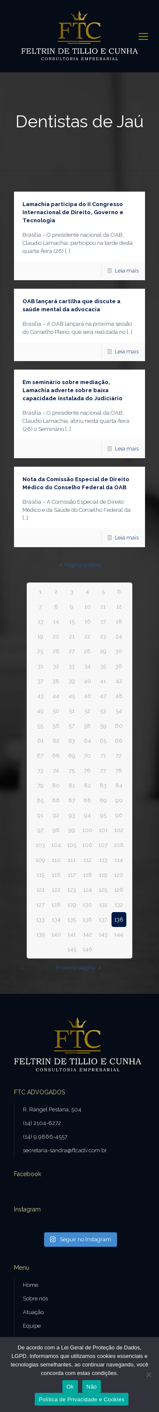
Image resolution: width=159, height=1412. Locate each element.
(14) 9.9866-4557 (45, 1137)
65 (103, 741)
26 (56, 651)
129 (71, 904)
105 (71, 845)
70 (87, 755)
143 (103, 934)
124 (87, 890)
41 (103, 681)
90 (119, 800)
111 (71, 860)
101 (103, 830)
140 (56, 934)
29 (103, 651)
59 (103, 726)
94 (87, 815)
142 (87, 934)
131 (103, 904)
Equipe (32, 1326)
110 (56, 860)
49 (40, 711)
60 (119, 726)
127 (40, 904)
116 (56, 875)
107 (103, 845)
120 (118, 875)
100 (87, 830)
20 (56, 636)
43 (40, 696)
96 (119, 815)
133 (40, 919)
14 (56, 621)
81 (72, 785)
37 (40, 681)
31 (40, 666)
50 (56, 711)
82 (87, 785)
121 (40, 890)
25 (40, 651)
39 (72, 681)
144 (118, 934)
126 (118, 890)
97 (40, 830)
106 (87, 845)
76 (87, 770)
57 (72, 726)
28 (87, 651)
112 (88, 860)
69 (71, 755)
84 (119, 785)
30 (118, 651)
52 (87, 711)
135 (71, 919)
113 (103, 860)
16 (87, 621)
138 (118, 919)
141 (71, 934)
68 (56, 755)
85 (40, 800)
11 (103, 606)
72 (119, 755)
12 (119, 606)
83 (103, 785)
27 (72, 651)
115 (40, 875)
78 (118, 770)
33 (72, 666)
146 (87, 949)
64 (87, 741)
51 (72, 711)
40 (87, 681)
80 (56, 785)
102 (118, 830)
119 (103, 875)
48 (119, 696)
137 (103, 919)
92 (56, 815)
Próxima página (79, 967)
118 (87, 875)
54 (119, 711)
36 (118, 666)
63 (71, 741)
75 (72, 770)
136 (87, 919)
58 (87, 726)
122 (56, 890)
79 (40, 785)
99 (71, 830)
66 (119, 741)
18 (119, 621)
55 (40, 726)
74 (56, 770)
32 (56, 666)
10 (87, 606)
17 (103, 621)
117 (72, 875)
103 (40, 845)
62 (56, 741)
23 (103, 636)
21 (72, 636)
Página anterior (79, 565)
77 (103, 770)
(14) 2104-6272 (42, 1123)
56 (56, 726)
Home (30, 1285)
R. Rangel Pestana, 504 (52, 1109)
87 (71, 800)
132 (118, 904)
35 (103, 666)
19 (40, 636)
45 (72, 696)
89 (103, 800)
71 (103, 755)
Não (91, 1386)
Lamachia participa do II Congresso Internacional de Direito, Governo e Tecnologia (72, 212)
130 (87, 904)
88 (87, 800)
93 (72, 815)
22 (87, 636)
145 (71, 949)
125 (103, 890)
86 (56, 800)
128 (56, 904)
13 (40, 621)
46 (87, 696)
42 (119, 681)
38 (56, 681)
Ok (70, 1386)
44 (56, 696)
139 (40, 934)
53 (103, 711)
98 (56, 830)
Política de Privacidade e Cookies (82, 1399)
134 (56, 919)
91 (40, 815)
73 (40, 770)
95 (103, 815)
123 (71, 890)
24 (119, 636)
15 (72, 621)
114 (118, 860)
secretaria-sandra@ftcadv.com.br (65, 1150)
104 (56, 845)
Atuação (33, 1312)
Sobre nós (35, 1298)
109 (40, 860)
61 (40, 741)
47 (103, 696)
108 (119, 845)
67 (40, 755)
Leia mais (127, 270)
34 (87, 666)
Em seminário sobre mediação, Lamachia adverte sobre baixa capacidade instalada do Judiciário (72, 390)
